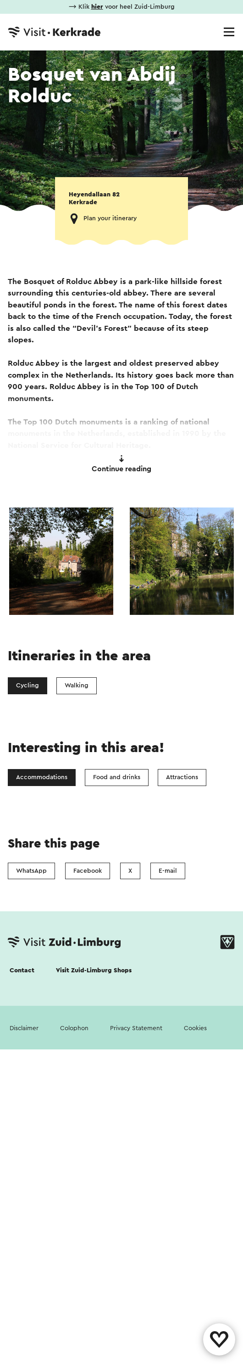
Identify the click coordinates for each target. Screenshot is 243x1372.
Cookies (195, 1028)
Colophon (74, 1028)
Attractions (182, 777)
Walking (76, 685)
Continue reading (121, 464)
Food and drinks (116, 777)
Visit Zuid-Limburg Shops (94, 970)
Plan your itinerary (110, 218)
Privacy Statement (136, 1028)
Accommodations (41, 777)
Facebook (87, 871)
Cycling (27, 685)
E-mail (168, 871)
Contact (22, 970)
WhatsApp (31, 871)
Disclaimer (24, 1028)
